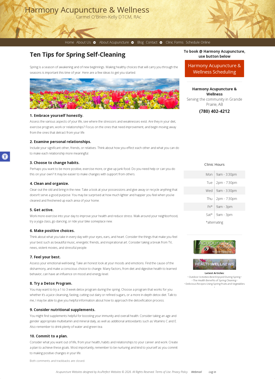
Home (69, 42)
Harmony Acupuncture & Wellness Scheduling (214, 68)
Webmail (196, 372)
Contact (151, 42)
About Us (83, 42)
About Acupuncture (114, 42)
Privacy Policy (180, 372)
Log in (212, 372)
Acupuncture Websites (69, 372)
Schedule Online (198, 42)
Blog (140, 42)
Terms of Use (163, 372)
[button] (5, 157)
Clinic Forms (175, 42)
